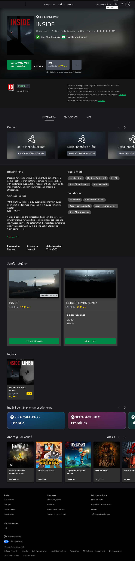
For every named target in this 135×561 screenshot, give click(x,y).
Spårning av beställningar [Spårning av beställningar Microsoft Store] (100, 514)
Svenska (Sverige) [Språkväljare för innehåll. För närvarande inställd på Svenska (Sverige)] (14, 536)
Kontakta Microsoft (10, 551)
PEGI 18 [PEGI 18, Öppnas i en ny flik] (23, 86)
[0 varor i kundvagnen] (121, 3)
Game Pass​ (47, 4)
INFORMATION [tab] (49, 117)
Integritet (24, 551)
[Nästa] (125, 127)
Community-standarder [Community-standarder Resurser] (55, 509)
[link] (20, 379)
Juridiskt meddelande (58, 551)
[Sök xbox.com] (115, 3)
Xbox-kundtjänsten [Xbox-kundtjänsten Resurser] (54, 500)
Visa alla (111, 436)
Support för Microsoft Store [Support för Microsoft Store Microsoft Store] (101, 504)
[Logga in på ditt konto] (127, 4)
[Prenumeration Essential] (36, 420)
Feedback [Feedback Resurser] (50, 504)
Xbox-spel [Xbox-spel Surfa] (7, 504)
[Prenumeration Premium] (97, 420)
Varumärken (74, 551)
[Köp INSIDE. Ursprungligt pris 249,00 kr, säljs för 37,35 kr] (58, 65)
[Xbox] (33, 4)
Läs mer (122, 94)
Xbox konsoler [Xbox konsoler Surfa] (9, 500)
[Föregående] (119, 127)
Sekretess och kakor (39, 551)
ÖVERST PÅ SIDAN (34, 341)
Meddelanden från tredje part (94, 551)
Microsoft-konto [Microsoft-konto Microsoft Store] (97, 500)
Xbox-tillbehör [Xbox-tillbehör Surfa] (9, 514)
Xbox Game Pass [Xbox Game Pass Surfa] (10, 509)
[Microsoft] (14, 4)
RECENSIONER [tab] (70, 117)
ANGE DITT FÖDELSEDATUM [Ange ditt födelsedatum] (31, 153)
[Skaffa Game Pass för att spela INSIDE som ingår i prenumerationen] (19, 65)
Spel (60, 4)
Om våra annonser (115, 551)
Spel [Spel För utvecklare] (5, 528)
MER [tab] (89, 117)
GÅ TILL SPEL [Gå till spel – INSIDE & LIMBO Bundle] (91, 341)
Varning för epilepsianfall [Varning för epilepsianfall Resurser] (56, 514)
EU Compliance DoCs (11, 555)
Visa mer (12, 236)
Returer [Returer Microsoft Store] (94, 509)
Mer (69, 4)
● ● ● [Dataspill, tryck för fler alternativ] (76, 65)
